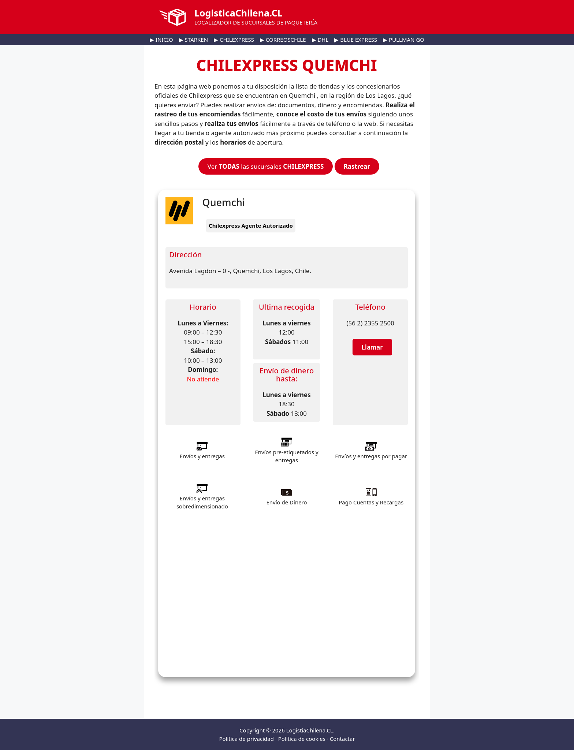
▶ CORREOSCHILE (283, 39)
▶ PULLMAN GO (403, 39)
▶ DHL (320, 39)
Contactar (342, 738)
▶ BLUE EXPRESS (355, 39)
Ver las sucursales (266, 166)
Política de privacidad (246, 738)
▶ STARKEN (193, 39)
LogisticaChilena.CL (238, 13)
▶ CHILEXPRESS (234, 39)
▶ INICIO (161, 39)
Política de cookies (301, 738)
